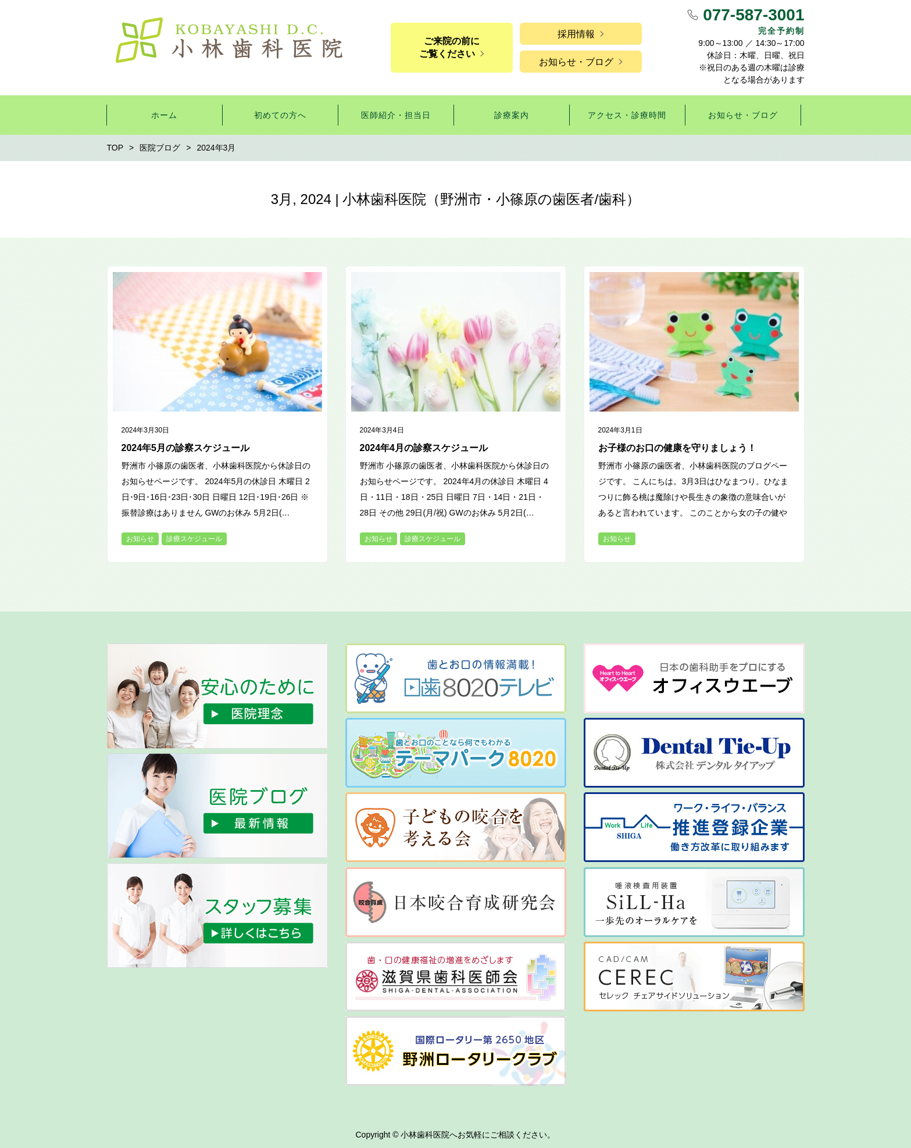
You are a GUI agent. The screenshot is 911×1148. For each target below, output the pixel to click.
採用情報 (576, 34)
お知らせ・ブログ (576, 62)
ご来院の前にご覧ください (449, 47)
